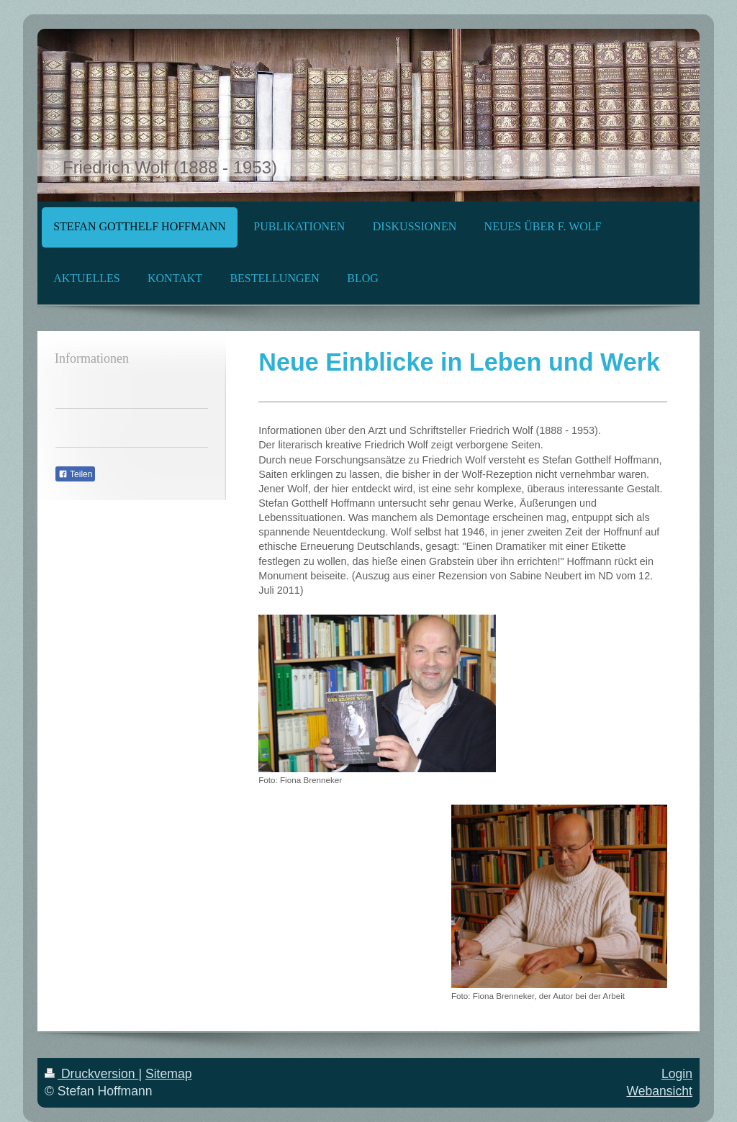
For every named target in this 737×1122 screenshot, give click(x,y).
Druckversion (91, 1074)
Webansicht (659, 1091)
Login (676, 1074)
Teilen (75, 474)
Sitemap (168, 1074)
